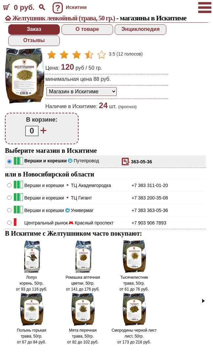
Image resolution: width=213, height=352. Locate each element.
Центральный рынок (46, 222)
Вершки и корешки (45, 160)
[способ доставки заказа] (81, 91)
